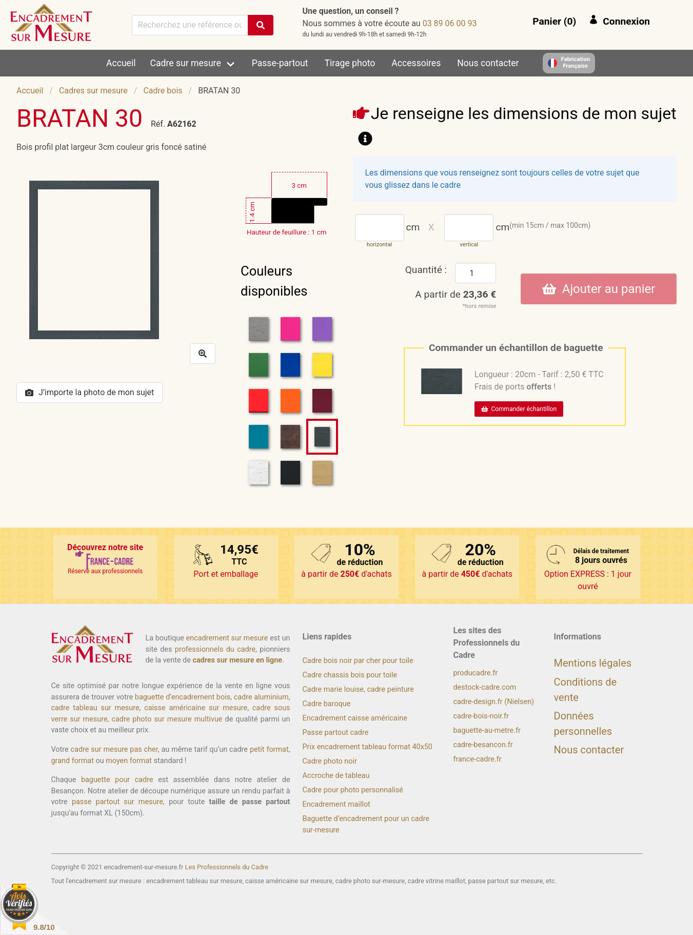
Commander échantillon (519, 409)
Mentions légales (593, 663)
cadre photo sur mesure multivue (166, 719)
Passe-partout (280, 63)
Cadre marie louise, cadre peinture (358, 689)
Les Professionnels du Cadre (227, 867)
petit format (269, 749)
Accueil (120, 63)
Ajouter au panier (599, 289)
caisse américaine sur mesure (195, 708)
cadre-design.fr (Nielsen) (493, 701)
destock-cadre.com (485, 687)
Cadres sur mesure (93, 90)
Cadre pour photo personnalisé (353, 790)
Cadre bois (162, 90)
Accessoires (416, 63)
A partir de (455, 294)
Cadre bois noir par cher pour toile (358, 660)
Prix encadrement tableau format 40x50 (367, 747)
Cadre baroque (327, 703)
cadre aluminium (261, 697)
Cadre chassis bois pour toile (350, 675)
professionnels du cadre (215, 649)
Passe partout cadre (336, 732)
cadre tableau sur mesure (95, 708)
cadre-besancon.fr (483, 745)
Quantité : (426, 270)
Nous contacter (488, 63)
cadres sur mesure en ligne (237, 660)
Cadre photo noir (330, 761)
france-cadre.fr (477, 759)
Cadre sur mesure (185, 63)
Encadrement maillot (336, 804)
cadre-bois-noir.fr (481, 716)
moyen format (129, 760)
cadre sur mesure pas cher (114, 749)
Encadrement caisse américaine (355, 718)
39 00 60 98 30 (450, 23)
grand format (72, 760)
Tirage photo (350, 63)
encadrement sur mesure (227, 638)
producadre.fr (475, 673)
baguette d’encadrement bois (182, 697)
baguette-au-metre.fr (487, 730)
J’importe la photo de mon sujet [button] (89, 392)
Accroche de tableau (336, 775)
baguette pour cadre (117, 779)
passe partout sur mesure (117, 801)
